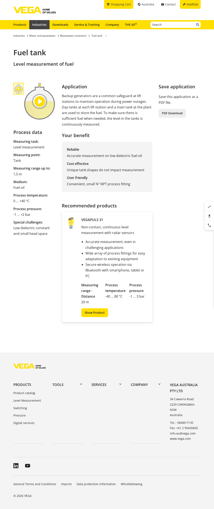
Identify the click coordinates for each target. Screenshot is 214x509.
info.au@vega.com (183, 433)
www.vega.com (180, 439)
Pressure (19, 415)
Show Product (95, 313)
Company (112, 25)
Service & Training (87, 25)
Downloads (60, 25)
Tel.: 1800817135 (181, 423)
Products (19, 25)
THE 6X (131, 24)
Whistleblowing (131, 484)
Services (99, 384)
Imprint (66, 484)
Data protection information (96, 484)
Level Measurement (27, 400)
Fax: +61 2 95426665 (184, 428)
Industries (39, 25)
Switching (20, 408)
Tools (58, 384)
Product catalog (24, 393)
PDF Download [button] (172, 113)
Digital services (23, 423)
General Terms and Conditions (34, 484)
